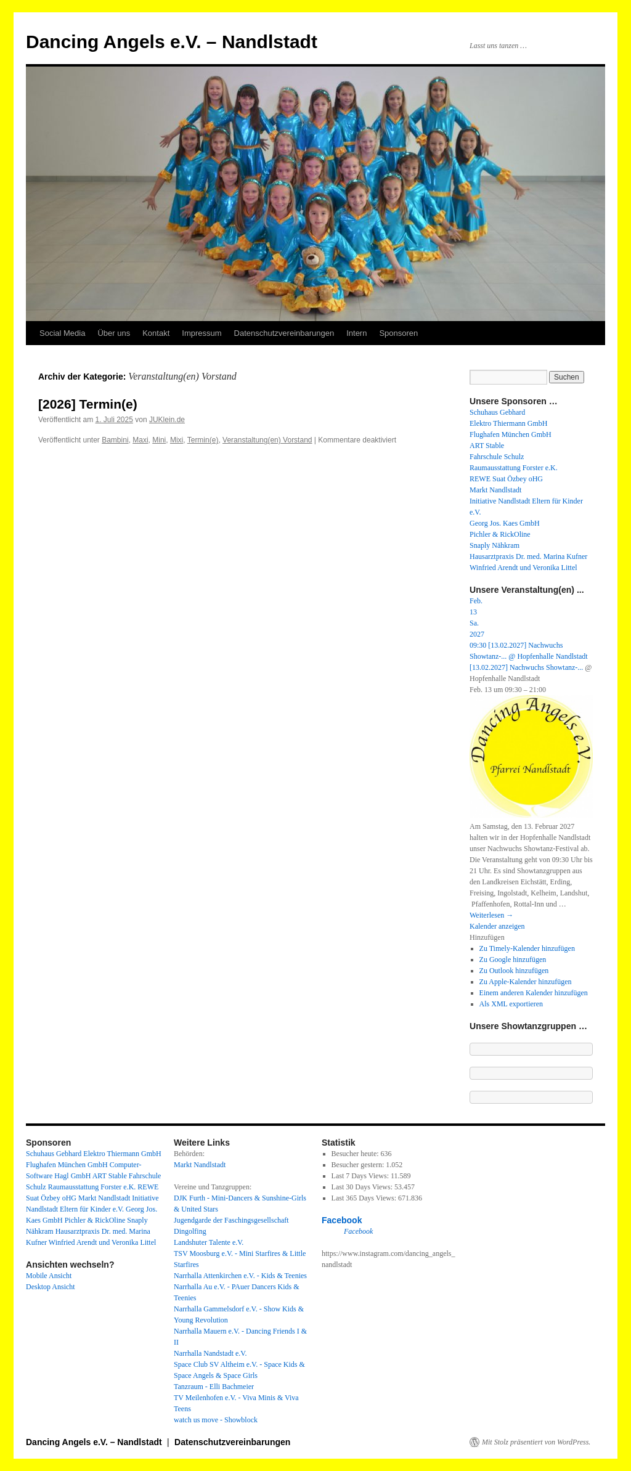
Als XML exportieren (511, 1004)
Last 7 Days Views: (361, 1176)
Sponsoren (398, 333)
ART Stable (487, 445)
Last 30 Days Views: (363, 1187)
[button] (487, 937)
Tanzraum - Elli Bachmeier (214, 1386)
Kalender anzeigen (497, 926)
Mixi (176, 440)
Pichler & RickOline (500, 534)
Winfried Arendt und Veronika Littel (523, 567)
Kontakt (155, 333)
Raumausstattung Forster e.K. (514, 467)
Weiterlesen (491, 915)
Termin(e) (203, 440)
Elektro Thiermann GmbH (508, 423)
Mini (159, 440)
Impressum (201, 333)
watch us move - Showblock (216, 1420)
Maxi (140, 440)
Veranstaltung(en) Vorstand (267, 440)
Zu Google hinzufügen (513, 959)
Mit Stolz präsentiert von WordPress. (536, 1442)
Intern (356, 333)
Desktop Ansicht (50, 1286)
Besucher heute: (356, 1153)
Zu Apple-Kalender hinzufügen (525, 981)
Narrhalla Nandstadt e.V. (210, 1353)
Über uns (113, 333)
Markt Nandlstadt (495, 490)
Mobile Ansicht (48, 1275)
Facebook (342, 1220)
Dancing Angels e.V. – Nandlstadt (171, 41)
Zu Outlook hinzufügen (514, 970)
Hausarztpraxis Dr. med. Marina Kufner (528, 556)
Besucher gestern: (359, 1164)
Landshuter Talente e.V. (208, 1242)
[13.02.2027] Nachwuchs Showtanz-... (526, 667)
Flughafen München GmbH (511, 434)
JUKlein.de (167, 419)
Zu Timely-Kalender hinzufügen (527, 948)
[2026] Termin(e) (87, 404)
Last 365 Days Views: (365, 1198)
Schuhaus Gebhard (497, 412)
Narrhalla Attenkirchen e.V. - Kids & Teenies (240, 1275)
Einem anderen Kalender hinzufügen (533, 992)
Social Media (62, 333)
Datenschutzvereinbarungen (284, 333)
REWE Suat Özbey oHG (506, 479)
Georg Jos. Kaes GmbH (505, 523)
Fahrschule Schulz (497, 456)
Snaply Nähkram (494, 545)
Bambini (115, 440)
